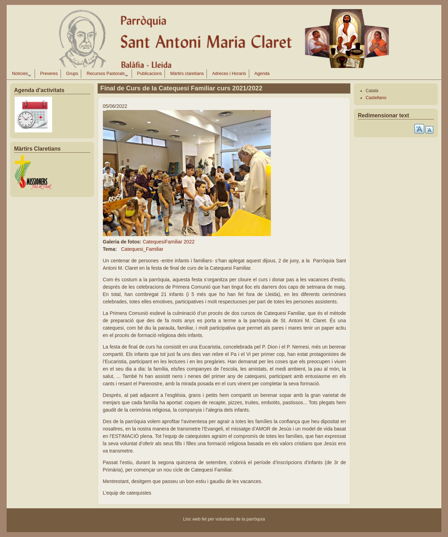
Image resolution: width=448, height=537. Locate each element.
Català (371, 90)
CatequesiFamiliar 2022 (169, 242)
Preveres (49, 73)
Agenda (262, 73)
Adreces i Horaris (229, 73)
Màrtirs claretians (187, 73)
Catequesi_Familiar (142, 249)
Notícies (20, 74)
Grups (72, 73)
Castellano (375, 97)
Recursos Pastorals (106, 74)
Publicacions (149, 73)
